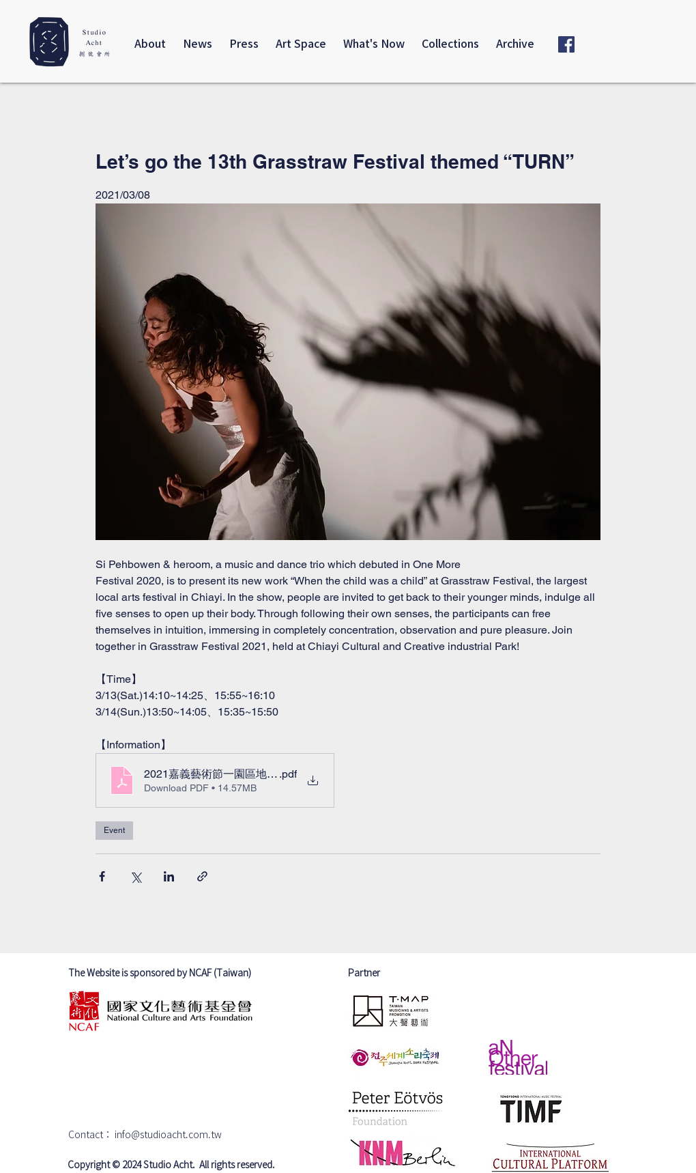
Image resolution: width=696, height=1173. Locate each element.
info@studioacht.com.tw (168, 1135)
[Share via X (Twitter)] (135, 876)
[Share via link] (202, 876)
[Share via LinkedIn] (168, 876)
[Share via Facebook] (102, 876)
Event (114, 830)
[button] (514, 44)
